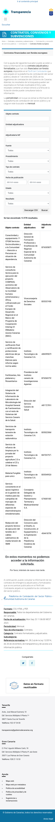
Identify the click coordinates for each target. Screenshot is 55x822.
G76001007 (47, 499)
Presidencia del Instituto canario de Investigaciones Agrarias (31, 378)
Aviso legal (48, 819)
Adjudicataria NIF (13, 135)
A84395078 (47, 354)
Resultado (10, 199)
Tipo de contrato (12, 167)
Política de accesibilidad (15, 788)
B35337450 (47, 301)
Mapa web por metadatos (16, 785)
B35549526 (47, 474)
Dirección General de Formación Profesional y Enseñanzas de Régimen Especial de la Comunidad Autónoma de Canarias (30, 247)
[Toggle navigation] (5, 19)
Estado (8, 188)
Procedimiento (12, 156)
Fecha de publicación (14, 177)
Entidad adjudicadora (15, 124)
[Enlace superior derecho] (51, 12)
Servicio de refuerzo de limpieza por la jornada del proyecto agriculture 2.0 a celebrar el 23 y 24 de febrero (12, 455)
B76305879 (47, 247)
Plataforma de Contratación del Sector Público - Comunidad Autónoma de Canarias (28, 597)
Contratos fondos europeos (39, 44)
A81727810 (47, 405)
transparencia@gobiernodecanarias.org (17, 730)
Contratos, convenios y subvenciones (20, 41)
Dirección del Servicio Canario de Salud (29, 405)
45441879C (47, 533)
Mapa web (10, 781)
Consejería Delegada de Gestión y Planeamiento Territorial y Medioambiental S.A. (31, 499)
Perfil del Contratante (37, 71)
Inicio (4, 41)
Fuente (8, 145)
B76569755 (47, 378)
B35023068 (47, 432)
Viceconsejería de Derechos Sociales (30, 301)
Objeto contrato (12, 114)
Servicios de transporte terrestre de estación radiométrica (11, 432)
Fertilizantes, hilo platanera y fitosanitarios (12, 378)
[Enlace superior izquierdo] (16, 12)
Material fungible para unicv (12, 474)
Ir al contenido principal (27, 1)
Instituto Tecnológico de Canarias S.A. (30, 354)
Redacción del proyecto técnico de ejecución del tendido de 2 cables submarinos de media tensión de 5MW (13, 533)
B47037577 (47, 455)
